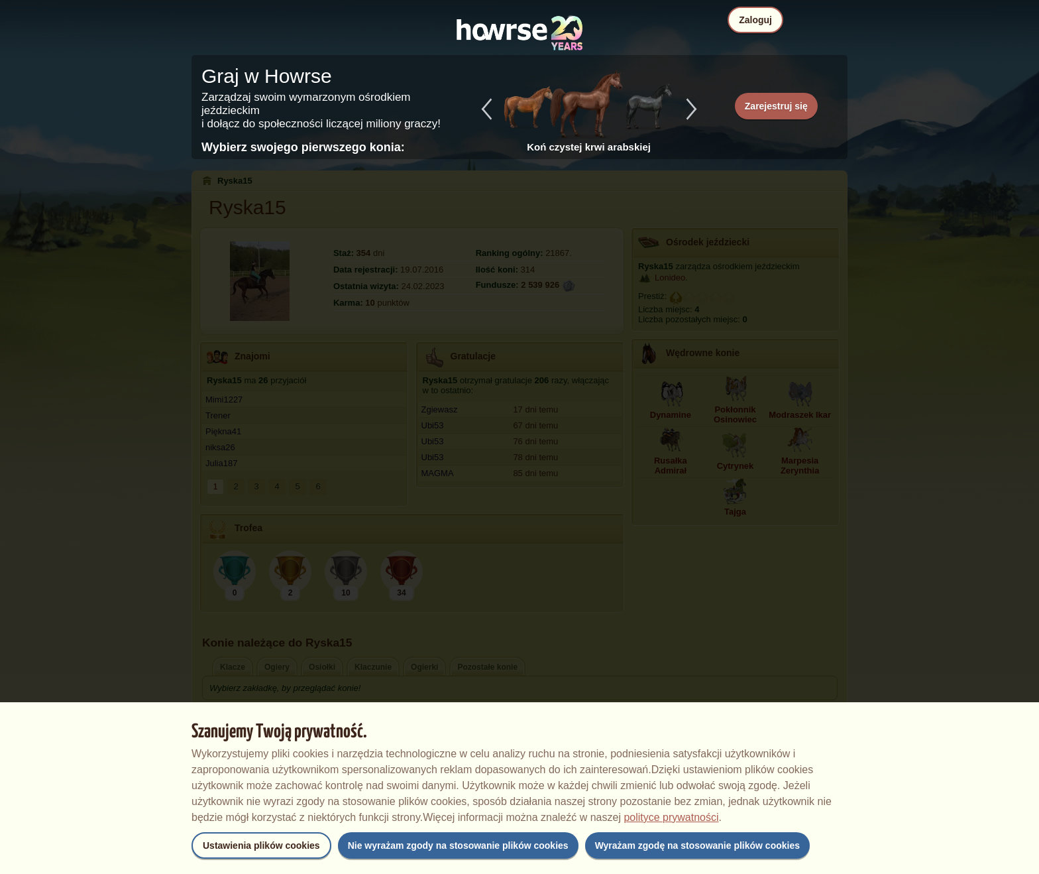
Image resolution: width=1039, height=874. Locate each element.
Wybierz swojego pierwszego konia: (303, 147)
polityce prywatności (671, 817)
